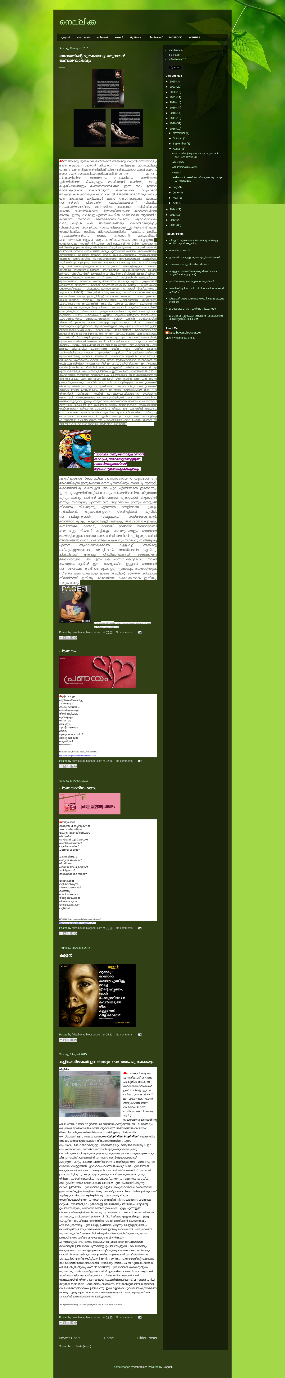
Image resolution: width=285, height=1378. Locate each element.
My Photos (136, 37)
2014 (173, 209)
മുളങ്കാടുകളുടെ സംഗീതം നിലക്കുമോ (192, 308)
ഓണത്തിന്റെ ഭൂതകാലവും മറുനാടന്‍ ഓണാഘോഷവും (195, 155)
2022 (173, 92)
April (176, 202)
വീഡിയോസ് (155, 37)
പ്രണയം (67, 651)
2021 (173, 97)
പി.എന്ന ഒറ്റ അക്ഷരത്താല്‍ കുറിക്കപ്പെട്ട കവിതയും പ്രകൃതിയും (193, 242)
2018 (173, 112)
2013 (173, 214)
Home (109, 1338)
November (179, 133)
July (175, 187)
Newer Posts (69, 1338)
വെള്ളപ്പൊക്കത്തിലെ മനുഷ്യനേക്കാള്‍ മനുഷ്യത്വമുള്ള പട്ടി (193, 273)
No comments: (125, 632)
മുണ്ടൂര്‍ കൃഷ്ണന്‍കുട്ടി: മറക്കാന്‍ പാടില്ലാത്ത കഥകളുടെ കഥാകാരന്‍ (196, 317)
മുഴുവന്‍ (65, 37)
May (176, 197)
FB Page (174, 54)
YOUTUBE (194, 37)
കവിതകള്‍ (102, 37)
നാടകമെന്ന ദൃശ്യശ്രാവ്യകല (189, 264)
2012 (173, 219)
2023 (173, 86)
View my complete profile (180, 337)
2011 (173, 225)
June (176, 192)
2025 (173, 81)
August (177, 148)
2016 (173, 123)
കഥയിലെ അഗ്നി (179, 250)
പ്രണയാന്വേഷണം (77, 788)
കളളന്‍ (65, 955)
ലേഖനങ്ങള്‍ (83, 37)
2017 (173, 118)
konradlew (140, 1366)
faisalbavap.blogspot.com (185, 332)
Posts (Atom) (83, 1346)
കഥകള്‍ (119, 37)
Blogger (167, 1366)
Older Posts (147, 1338)
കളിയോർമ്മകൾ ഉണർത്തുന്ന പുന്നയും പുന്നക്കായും (106, 1062)
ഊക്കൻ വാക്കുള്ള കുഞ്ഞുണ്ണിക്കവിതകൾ (194, 257)
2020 (173, 102)
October (178, 138)
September (180, 143)
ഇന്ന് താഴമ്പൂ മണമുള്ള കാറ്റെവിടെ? (191, 281)
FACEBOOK (175, 37)
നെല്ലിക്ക (77, 22)
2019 (173, 107)
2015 (173, 128)
